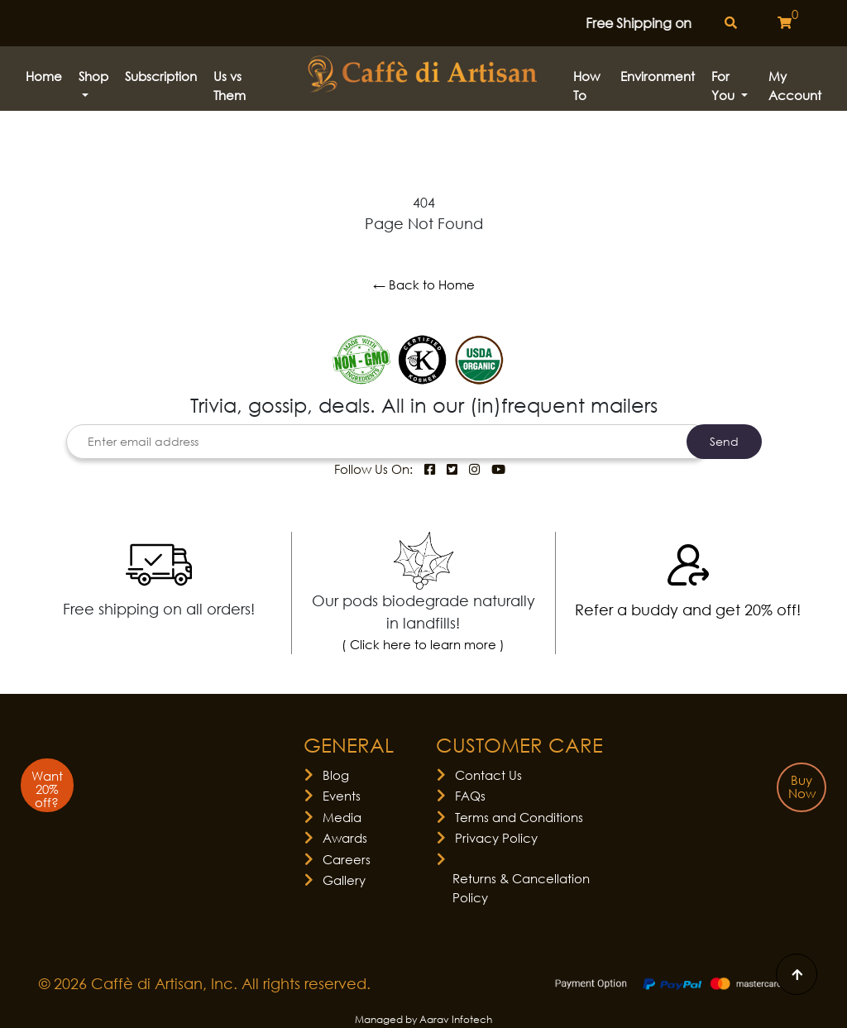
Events (342, 795)
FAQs (470, 795)
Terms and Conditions (519, 817)
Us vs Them (229, 86)
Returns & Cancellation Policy (521, 888)
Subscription (161, 76)
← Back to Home (424, 284)
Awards (345, 837)
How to (586, 86)
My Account (794, 86)
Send (724, 441)
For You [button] (724, 86)
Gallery (344, 880)
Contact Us (488, 774)
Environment (657, 76)
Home (44, 76)
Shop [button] (93, 76)
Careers (347, 859)
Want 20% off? (47, 789)
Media (342, 817)
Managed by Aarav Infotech (423, 1019)
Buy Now (802, 786)
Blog (336, 774)
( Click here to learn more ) (423, 644)
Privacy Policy (496, 837)
